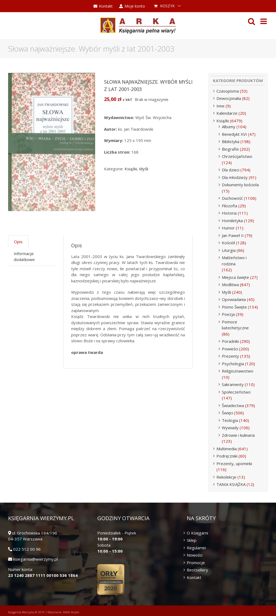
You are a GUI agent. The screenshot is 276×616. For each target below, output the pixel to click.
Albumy (228, 126)
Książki (131, 168)
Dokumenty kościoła (240, 184)
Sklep (191, 540)
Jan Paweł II (233, 235)
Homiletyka (232, 220)
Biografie (230, 149)
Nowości (194, 555)
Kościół (228, 242)
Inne (220, 106)
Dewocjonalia (228, 98)
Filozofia (229, 205)
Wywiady (230, 427)
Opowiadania (234, 299)
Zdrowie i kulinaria (238, 435)
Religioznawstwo (237, 371)
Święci (227, 412)
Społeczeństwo (236, 392)
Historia (229, 213)
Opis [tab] (18, 241)
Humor (228, 228)
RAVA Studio (71, 612)
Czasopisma (227, 91)
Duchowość (232, 198)
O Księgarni (197, 533)
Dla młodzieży (235, 177)
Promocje (196, 562)
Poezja (228, 314)
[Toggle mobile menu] (264, 21)
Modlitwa (230, 284)
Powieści (230, 348)
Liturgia (229, 250)
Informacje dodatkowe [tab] (24, 256)
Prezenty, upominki (234, 463)
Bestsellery (197, 570)
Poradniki (230, 341)
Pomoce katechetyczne (235, 325)
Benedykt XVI (234, 134)
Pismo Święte (234, 307)
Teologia (230, 420)
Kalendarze (226, 113)
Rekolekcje (226, 477)
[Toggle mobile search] (251, 21)
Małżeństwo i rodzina (234, 260)
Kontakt (194, 577)
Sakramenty (233, 384)
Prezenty (230, 356)
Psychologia (233, 363)
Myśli (143, 168)
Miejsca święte (235, 277)
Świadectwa (233, 405)
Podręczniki (226, 456)
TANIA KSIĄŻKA (231, 484)
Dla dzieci (230, 169)
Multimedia (226, 448)
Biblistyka (230, 141)
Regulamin (196, 547)
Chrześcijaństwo (237, 156)
